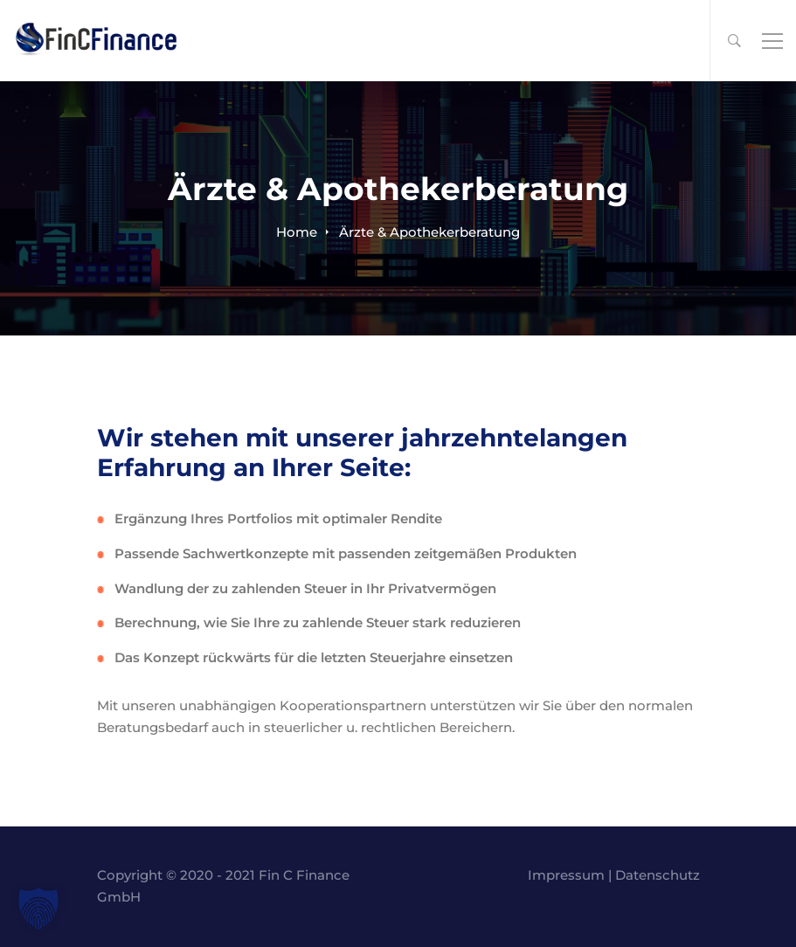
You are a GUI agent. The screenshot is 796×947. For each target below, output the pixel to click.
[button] (38, 908)
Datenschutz (657, 875)
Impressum (566, 875)
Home (296, 232)
